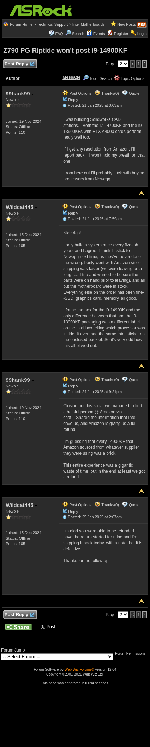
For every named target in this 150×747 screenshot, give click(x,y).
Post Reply (19, 64)
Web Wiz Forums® (79, 669)
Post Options (76, 93)
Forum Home (21, 24)
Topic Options (129, 78)
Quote (134, 93)
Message (71, 77)
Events (95, 33)
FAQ (59, 33)
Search (78, 33)
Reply (73, 100)
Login (142, 33)
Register (121, 33)
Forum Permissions (132, 653)
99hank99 (20, 94)
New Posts (126, 24)
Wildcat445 (21, 207)
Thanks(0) (107, 93)
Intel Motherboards (88, 24)
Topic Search (97, 78)
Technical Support (52, 24)
